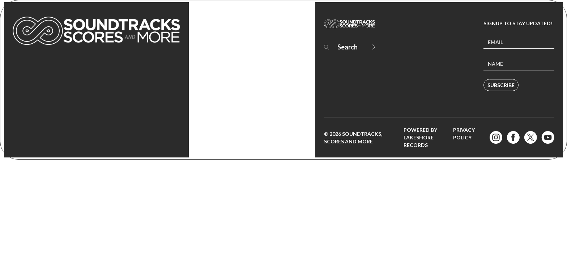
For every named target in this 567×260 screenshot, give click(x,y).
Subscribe (501, 85)
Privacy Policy (464, 133)
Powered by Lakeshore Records (420, 137)
